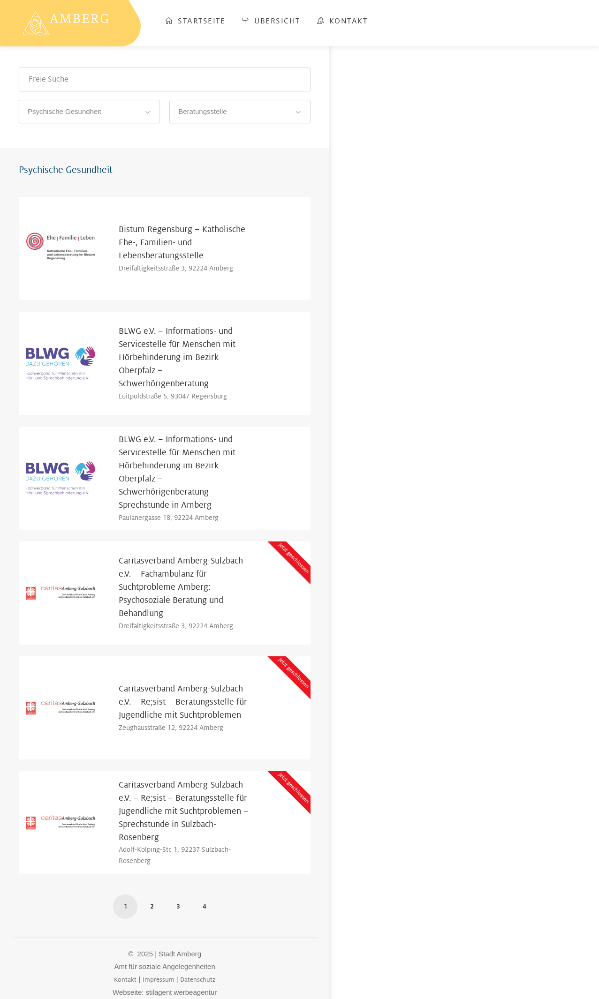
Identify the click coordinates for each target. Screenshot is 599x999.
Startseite (195, 21)
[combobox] (89, 111)
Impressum (158, 979)
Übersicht (271, 21)
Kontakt (342, 21)
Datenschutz (197, 979)
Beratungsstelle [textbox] (202, 111)
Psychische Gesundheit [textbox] (64, 111)
